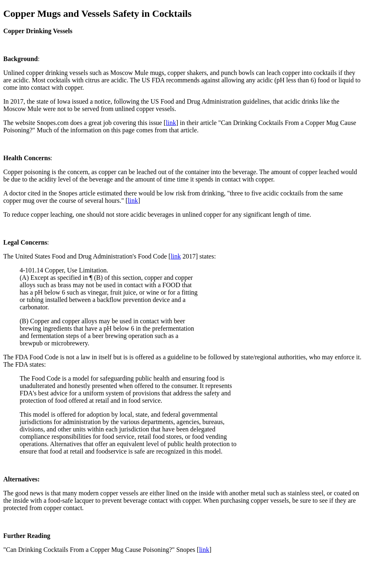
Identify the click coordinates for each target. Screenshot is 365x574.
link (171, 122)
